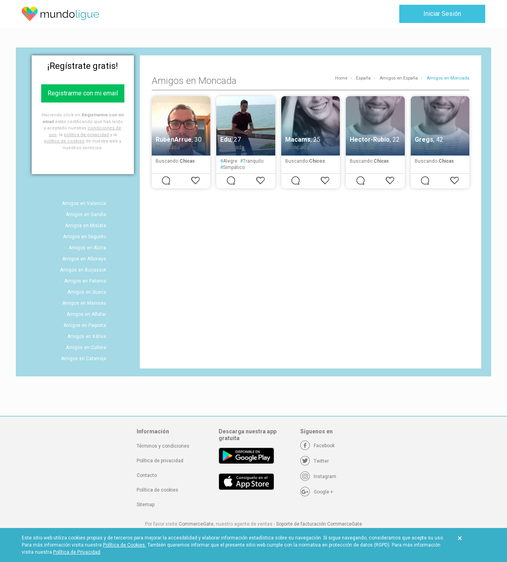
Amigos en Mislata (85, 225)
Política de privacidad (160, 460)
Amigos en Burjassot (83, 270)
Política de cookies (157, 490)
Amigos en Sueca (86, 292)
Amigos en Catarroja (83, 358)
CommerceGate (196, 524)
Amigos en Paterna (85, 281)
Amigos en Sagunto (84, 236)
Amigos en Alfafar (86, 314)
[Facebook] (317, 445)
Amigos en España (398, 78)
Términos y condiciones (163, 446)
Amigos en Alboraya (84, 259)
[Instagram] (318, 476)
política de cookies (64, 141)
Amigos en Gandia (86, 214)
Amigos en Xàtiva (86, 336)
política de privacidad (86, 134)
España (363, 78)
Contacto (147, 475)
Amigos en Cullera (86, 347)
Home (341, 78)
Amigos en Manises (84, 303)
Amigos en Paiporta (84, 325)
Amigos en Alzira (87, 248)
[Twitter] (314, 461)
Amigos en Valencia (84, 203)
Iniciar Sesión (442, 13)
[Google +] (316, 492)
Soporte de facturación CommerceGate (319, 524)
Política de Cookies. (124, 545)
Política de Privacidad (76, 552)
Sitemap (145, 504)
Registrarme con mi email (83, 93)
